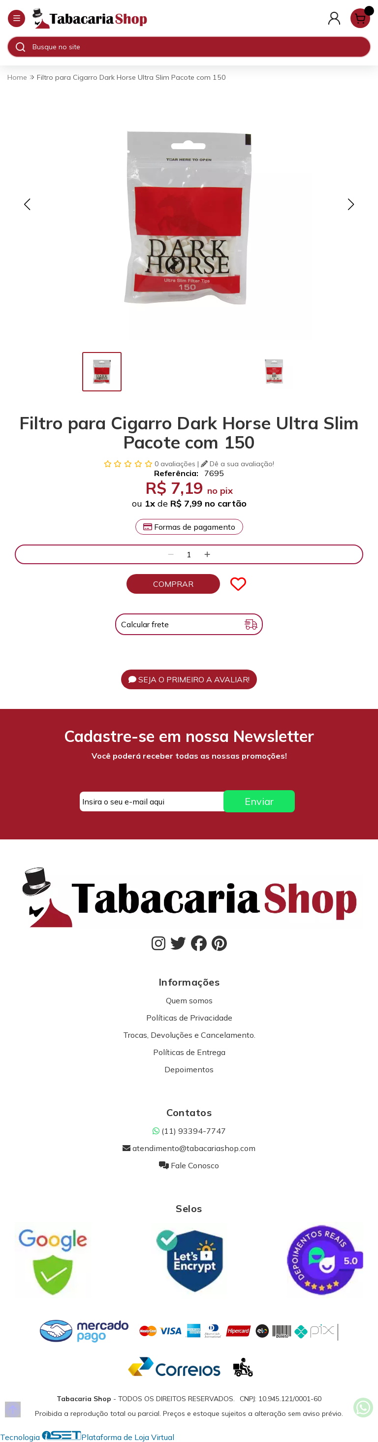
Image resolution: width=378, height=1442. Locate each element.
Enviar (259, 801)
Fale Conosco (189, 1165)
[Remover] (171, 554)
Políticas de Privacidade (189, 1018)
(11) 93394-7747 (189, 1131)
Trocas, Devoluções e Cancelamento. (189, 1035)
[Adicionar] (207, 554)
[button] (27, 204)
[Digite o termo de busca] (201, 46)
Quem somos (189, 1000)
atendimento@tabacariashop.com (189, 1148)
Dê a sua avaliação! (237, 463)
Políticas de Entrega (189, 1052)
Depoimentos (189, 1069)
